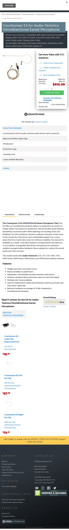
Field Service (6, 476)
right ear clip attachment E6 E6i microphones (12, 426)
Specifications (24, 216)
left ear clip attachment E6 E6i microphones (12, 387)
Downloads (39, 216)
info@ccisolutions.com (43, 462)
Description (9, 216)
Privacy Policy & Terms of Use (13, 474)
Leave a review (41, 123)
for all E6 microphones (10, 349)
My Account (6, 468)
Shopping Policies (8, 465)
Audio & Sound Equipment (12, 14)
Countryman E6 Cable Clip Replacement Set (11, 340)
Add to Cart (49, 93)
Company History (8, 517)
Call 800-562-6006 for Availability (52, 100)
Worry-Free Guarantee (53, 63)
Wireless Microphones (28, 14)
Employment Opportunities (12, 503)
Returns (5, 462)
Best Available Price (52, 75)
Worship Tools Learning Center (13, 501)
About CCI (6, 514)
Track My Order (7, 471)
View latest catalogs (9, 487)
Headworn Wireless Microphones (45, 14)
